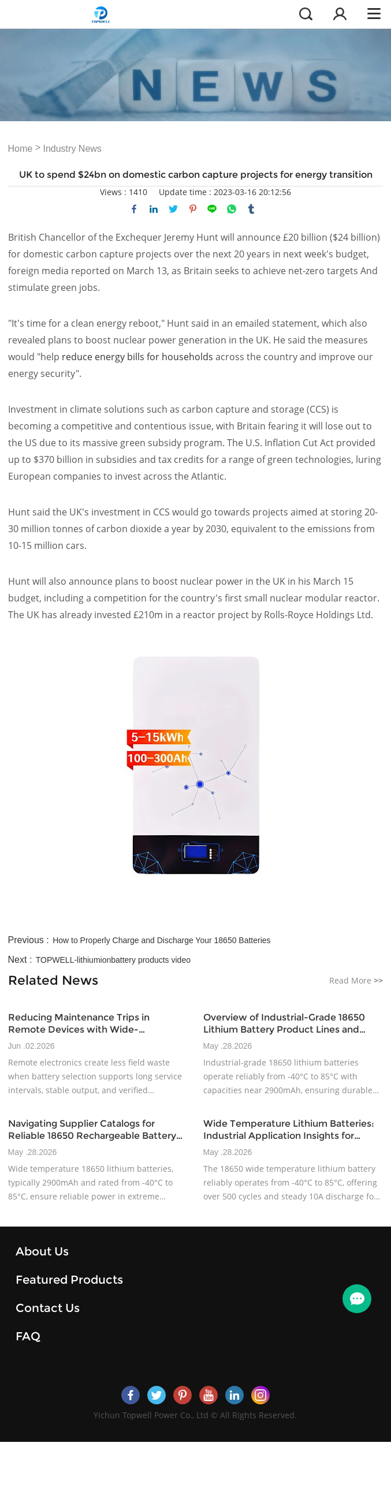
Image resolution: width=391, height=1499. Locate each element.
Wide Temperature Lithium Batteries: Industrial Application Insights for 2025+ (288, 1130)
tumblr (251, 209)
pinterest (193, 209)
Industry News (72, 148)
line (212, 209)
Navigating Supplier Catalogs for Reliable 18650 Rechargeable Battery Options (92, 1130)
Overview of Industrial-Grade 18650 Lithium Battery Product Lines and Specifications (284, 1024)
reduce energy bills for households (137, 356)
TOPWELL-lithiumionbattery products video (113, 960)
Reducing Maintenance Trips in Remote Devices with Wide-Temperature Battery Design (79, 1024)
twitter (173, 209)
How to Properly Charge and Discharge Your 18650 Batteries (161, 940)
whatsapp (231, 209)
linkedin (153, 209)
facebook (134, 209)
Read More (356, 980)
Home (20, 148)
